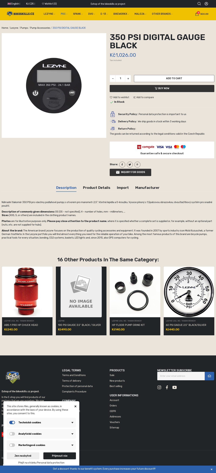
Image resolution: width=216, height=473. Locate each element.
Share (122, 165)
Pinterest (137, 165)
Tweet (130, 165)
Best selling (116, 386)
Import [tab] (123, 187)
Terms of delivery (71, 380)
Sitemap (114, 427)
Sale (112, 375)
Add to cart (174, 78)
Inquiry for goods (130, 172)
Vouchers (115, 422)
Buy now (162, 88)
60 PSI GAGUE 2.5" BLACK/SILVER (186, 325)
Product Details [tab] (96, 187)
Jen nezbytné (23, 455)
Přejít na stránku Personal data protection (41, 462)
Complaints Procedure (74, 391)
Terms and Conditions (74, 375)
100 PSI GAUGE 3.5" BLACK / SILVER (79, 325)
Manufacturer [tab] (147, 187)
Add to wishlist (119, 97)
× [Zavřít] (212, 469)
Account (114, 400)
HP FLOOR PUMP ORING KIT (128, 325)
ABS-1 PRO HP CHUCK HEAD (21, 325)
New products (117, 380)
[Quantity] (120, 78)
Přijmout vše (60, 455)
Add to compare (143, 97)
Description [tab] (66, 187)
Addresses (115, 416)
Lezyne (61, 321)
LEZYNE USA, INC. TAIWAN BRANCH (19, 321)
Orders (113, 405)
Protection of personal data (77, 386)
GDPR (113, 411)
